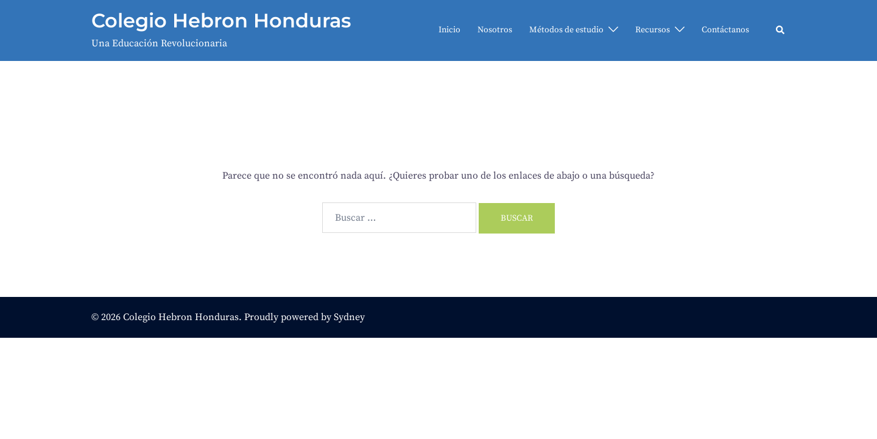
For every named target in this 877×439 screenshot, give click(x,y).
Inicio (449, 29)
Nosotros (494, 29)
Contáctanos (725, 29)
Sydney (349, 317)
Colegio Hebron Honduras (221, 20)
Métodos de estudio (566, 29)
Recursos (652, 29)
